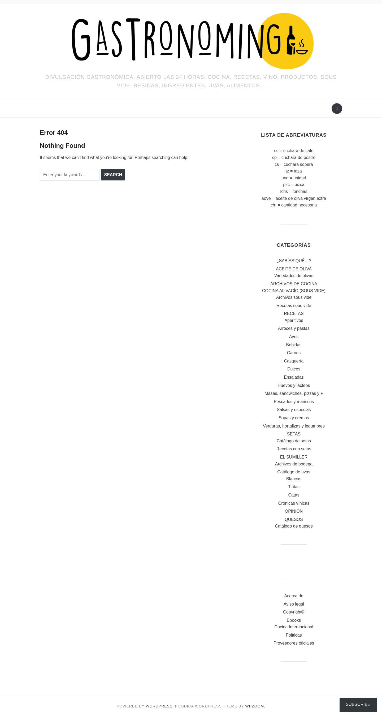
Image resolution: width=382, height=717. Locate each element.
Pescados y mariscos (294, 401)
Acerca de (293, 596)
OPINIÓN (294, 511)
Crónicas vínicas (293, 503)
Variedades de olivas (293, 275)
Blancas (293, 479)
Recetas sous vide (293, 305)
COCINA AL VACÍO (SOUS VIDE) (293, 290)
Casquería (294, 361)
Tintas (293, 487)
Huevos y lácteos (294, 385)
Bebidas (294, 345)
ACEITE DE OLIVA (294, 269)
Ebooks (294, 620)
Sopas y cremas (294, 418)
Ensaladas (294, 377)
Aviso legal (294, 604)
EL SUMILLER (293, 457)
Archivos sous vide (293, 297)
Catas (293, 495)
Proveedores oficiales (294, 643)
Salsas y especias (294, 409)
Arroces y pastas (294, 328)
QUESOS (294, 519)
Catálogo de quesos (293, 526)
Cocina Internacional (294, 627)
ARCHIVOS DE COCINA (293, 284)
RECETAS (293, 313)
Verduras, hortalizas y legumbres (294, 426)
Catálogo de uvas (293, 472)
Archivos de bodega (293, 464)
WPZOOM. (255, 706)
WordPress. (160, 706)
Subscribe (358, 704)
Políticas (294, 635)
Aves (293, 336)
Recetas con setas (293, 449)
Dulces (293, 369)
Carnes (294, 353)
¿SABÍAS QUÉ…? (293, 260)
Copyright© (293, 612)
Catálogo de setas (294, 441)
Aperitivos (293, 320)
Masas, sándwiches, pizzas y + (293, 393)
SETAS (294, 434)
